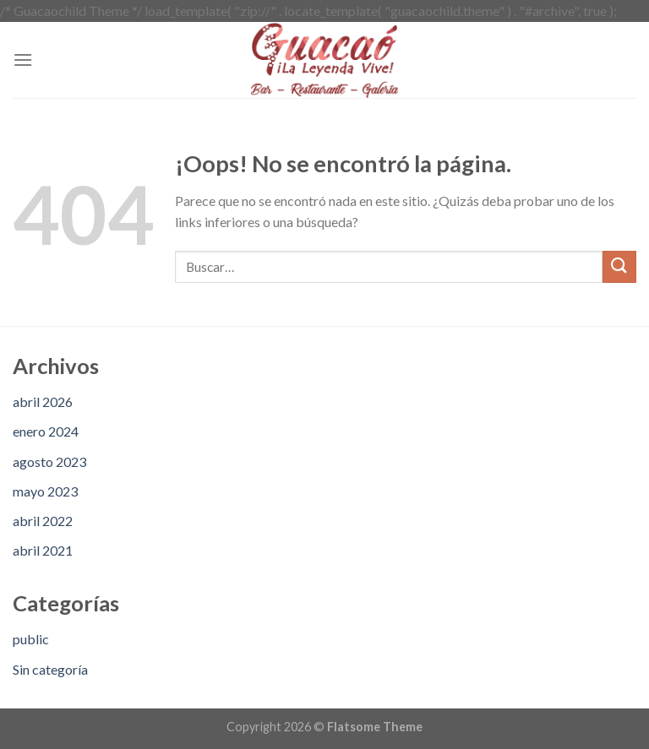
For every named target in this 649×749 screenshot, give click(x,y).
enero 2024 (46, 431)
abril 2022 (43, 521)
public (31, 639)
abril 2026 (43, 401)
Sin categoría (50, 669)
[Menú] (23, 59)
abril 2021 (43, 550)
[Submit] (619, 267)
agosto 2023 (49, 461)
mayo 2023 (45, 491)
